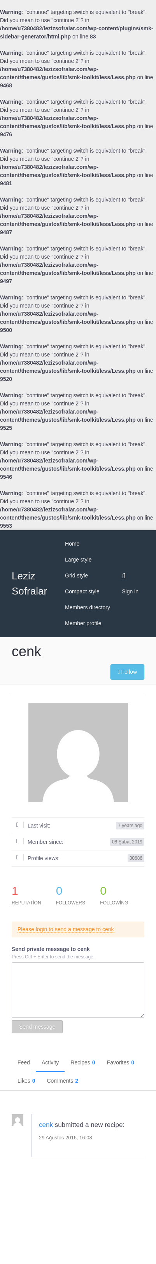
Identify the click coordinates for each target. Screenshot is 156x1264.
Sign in (130, 591)
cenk (46, 1124)
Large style (78, 559)
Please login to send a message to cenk (66, 929)
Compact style (82, 591)
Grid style (76, 575)
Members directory (87, 607)
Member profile (83, 623)
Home (72, 544)
